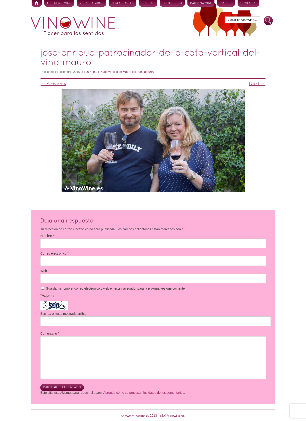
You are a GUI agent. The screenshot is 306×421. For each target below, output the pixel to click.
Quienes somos (59, 3)
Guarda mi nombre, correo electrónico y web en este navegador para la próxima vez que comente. (116, 288)
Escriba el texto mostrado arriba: (63, 313)
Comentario (49, 333)
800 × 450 (90, 71)
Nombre (47, 236)
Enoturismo (172, 3)
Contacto (248, 3)
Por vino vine (201, 3)
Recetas (148, 3)
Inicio (36, 3)
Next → (257, 84)
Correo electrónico (54, 253)
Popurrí (226, 3)
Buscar (268, 21)
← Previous (53, 84)
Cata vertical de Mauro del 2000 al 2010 (127, 71)
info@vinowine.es (172, 415)
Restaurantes (122, 3)
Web (43, 271)
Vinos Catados (91, 3)
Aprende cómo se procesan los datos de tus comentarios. (144, 392)
